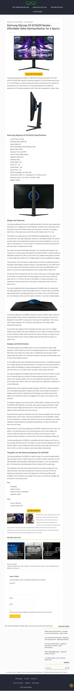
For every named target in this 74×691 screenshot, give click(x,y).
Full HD (42, 566)
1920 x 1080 (20, 566)
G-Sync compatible (49, 566)
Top (71, 685)
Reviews (15, 564)
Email (11, 604)
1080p (15, 566)
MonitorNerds (18, 679)
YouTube (26, 679)
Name (11, 598)
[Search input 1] (55, 668)
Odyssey (57, 566)
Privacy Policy (35, 683)
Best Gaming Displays (26, 687)
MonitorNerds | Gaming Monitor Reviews (31, 3)
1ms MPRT (26, 566)
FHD (35, 566)
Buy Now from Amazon (33, 511)
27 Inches (31, 566)
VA (19, 568)
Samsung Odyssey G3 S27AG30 (19, 78)
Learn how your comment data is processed (42, 626)
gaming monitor (47, 78)
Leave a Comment (28, 22)
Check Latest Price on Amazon (33, 74)
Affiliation (27, 683)
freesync (39, 566)
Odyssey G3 (10, 568)
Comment (12, 583)
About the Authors (18, 683)
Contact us (34, 679)
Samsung (15, 568)
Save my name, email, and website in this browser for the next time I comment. (30, 612)
